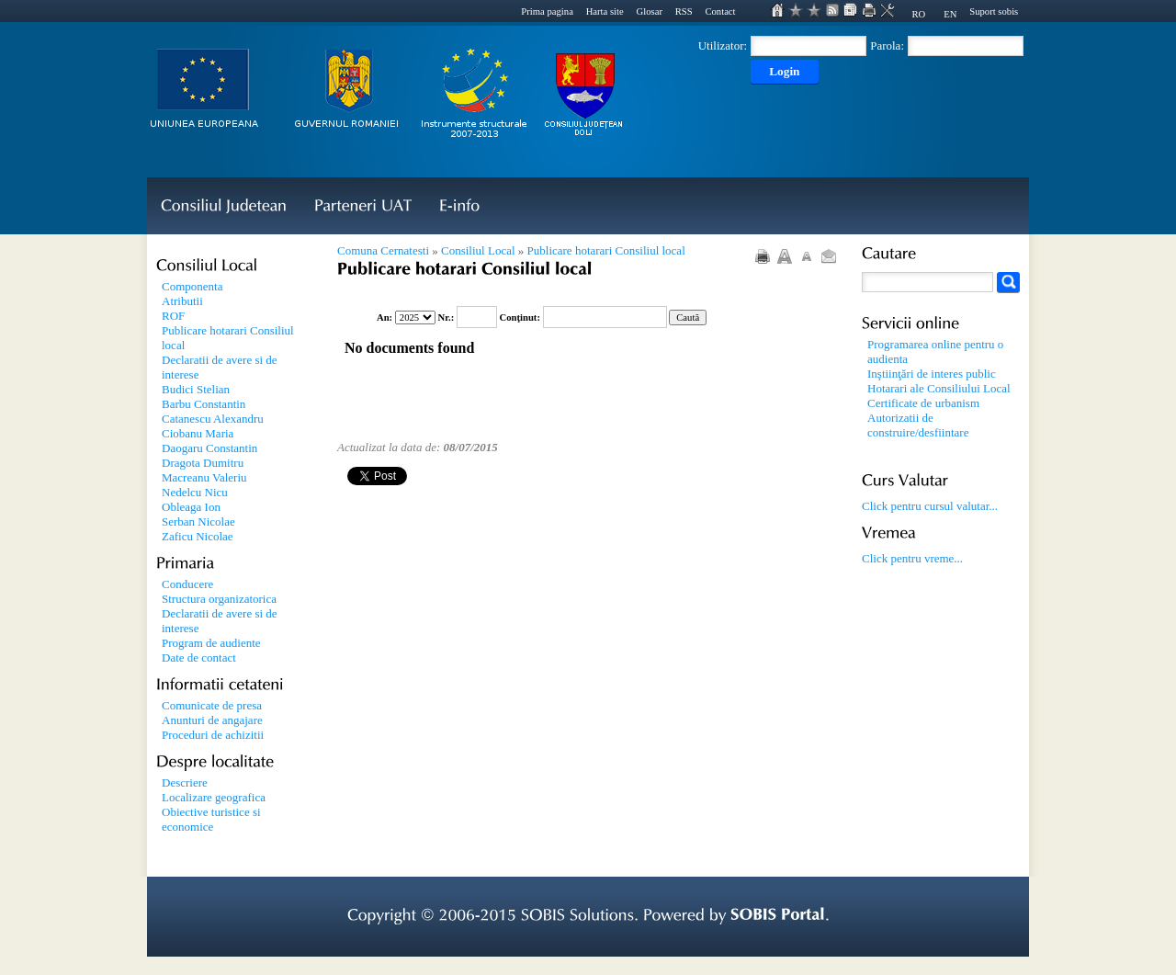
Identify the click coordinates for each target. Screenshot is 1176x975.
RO (918, 14)
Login (784, 71)
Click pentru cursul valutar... (930, 506)
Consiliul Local (478, 250)
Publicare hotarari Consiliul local (606, 250)
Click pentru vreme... (912, 558)
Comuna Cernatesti (383, 250)
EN (950, 14)
